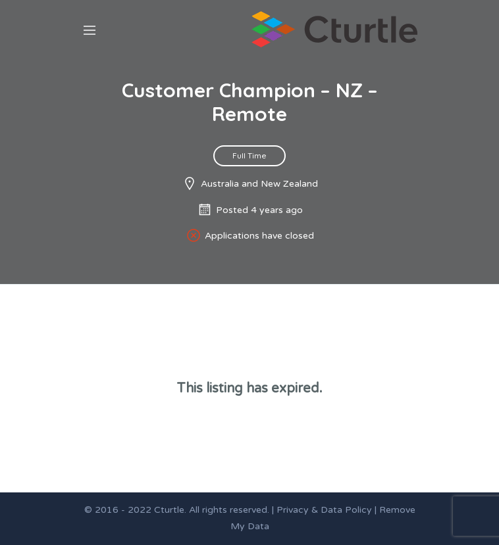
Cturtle (169, 509)
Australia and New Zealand (259, 183)
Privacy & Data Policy (324, 509)
